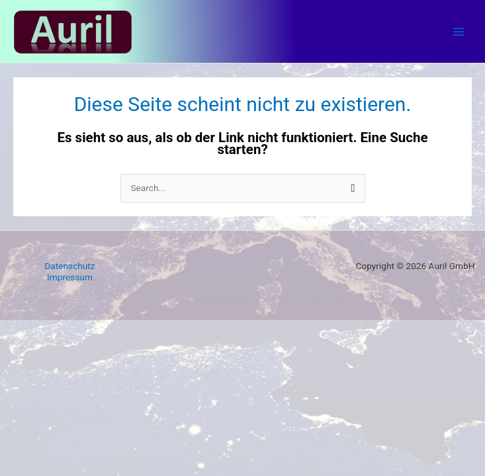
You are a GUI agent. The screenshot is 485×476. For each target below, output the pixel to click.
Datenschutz (69, 265)
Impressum (70, 277)
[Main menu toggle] (458, 31)
